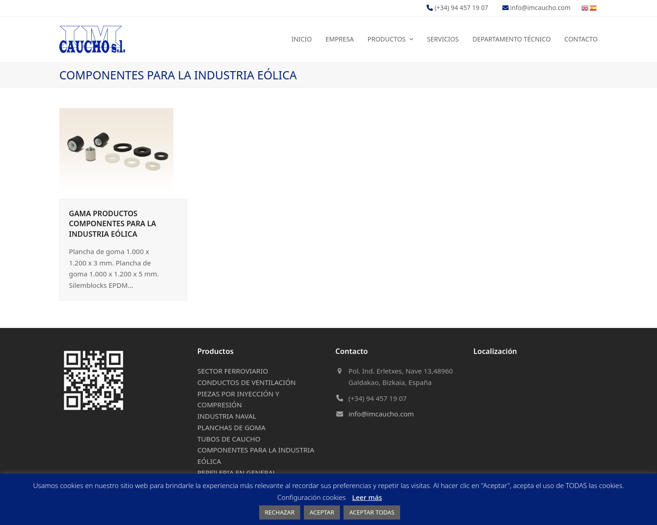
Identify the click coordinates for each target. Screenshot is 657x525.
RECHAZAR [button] (279, 512)
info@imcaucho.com (381, 413)
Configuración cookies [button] (311, 497)
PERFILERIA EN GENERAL (237, 472)
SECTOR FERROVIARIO (233, 370)
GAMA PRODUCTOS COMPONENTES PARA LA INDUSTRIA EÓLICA (112, 223)
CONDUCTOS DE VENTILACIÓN (247, 382)
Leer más (367, 497)
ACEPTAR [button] (321, 512)
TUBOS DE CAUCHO (229, 438)
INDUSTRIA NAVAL (227, 416)
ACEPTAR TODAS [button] (371, 512)
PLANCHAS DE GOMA (232, 427)
